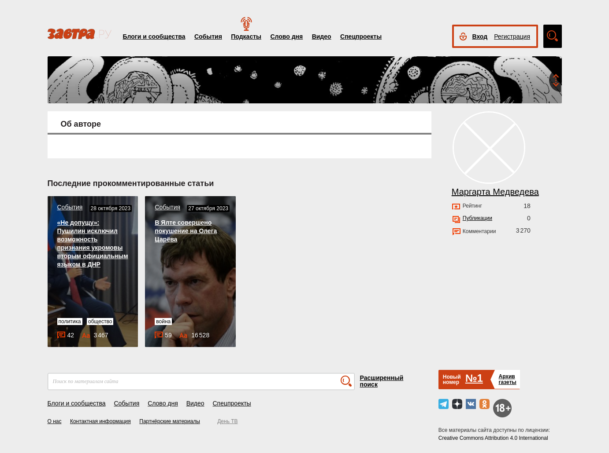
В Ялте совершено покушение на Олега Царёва (186, 231)
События (208, 36)
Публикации (477, 218)
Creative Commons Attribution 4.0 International (493, 438)
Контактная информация (100, 421)
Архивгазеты (507, 379)
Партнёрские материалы (169, 421)
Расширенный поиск (382, 381)
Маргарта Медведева (495, 192)
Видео (321, 36)
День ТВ (227, 421)
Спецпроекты (361, 36)
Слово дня (286, 36)
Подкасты (246, 36)
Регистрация (512, 36)
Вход (480, 36)
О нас (55, 421)
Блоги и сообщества (154, 36)
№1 (474, 378)
